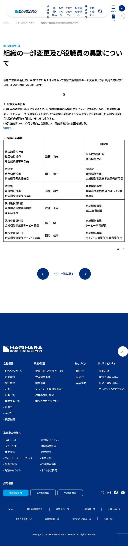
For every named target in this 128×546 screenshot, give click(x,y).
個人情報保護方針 (35, 509)
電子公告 (46, 458)
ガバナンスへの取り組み (111, 389)
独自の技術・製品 (44, 395)
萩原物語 (9, 419)
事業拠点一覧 (12, 401)
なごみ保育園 (24, 518)
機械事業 (40, 383)
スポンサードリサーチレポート (20, 458)
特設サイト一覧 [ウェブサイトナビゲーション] (62, 509)
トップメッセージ (13, 370)
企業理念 (9, 376)
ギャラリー (10, 413)
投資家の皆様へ (78, 11)
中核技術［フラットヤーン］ (49, 370)
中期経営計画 (48, 446)
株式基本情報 (48, 464)
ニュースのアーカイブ (25, 22)
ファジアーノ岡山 (81, 518)
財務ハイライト (12, 470)
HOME (6, 22)
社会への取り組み (108, 383)
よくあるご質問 (49, 470)
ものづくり (61, 11)
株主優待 (9, 452)
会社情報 (48, 11)
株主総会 (46, 452)
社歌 (108, 518)
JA (121, 8)
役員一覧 (9, 395)
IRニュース (10, 440)
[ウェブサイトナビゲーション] (113, 8)
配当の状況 (10, 464)
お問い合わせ (92, 11)
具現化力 (81, 383)
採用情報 (86, 11)
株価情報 (89, 509)
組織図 (7, 128)
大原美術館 (52, 518)
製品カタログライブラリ (47, 401)
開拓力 (80, 370)
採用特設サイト (15, 492)
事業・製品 (54, 11)
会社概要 (9, 383)
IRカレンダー (11, 446)
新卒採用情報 (43, 492)
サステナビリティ (69, 11)
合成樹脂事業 (42, 376)
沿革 (7, 389)
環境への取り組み (108, 376)
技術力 (80, 376)
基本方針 (103, 370)
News (10, 509)
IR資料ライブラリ (50, 440)
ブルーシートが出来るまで (49, 389)
